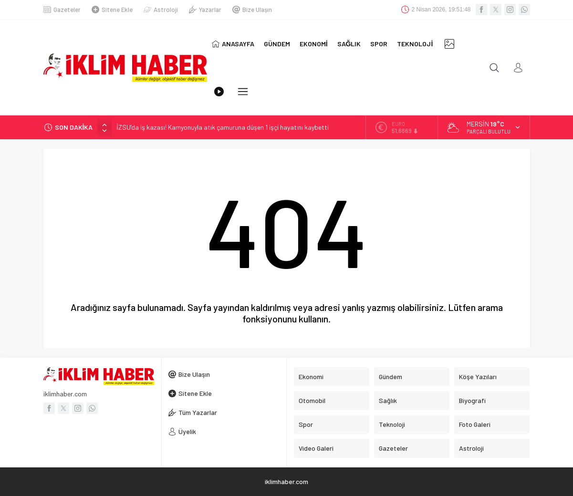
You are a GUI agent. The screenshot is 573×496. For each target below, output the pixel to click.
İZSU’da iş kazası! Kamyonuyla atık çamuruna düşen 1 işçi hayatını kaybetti (222, 127)
